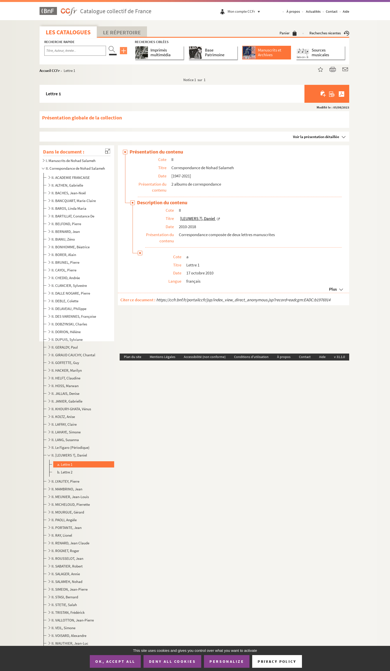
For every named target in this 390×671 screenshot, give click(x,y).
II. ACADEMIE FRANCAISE (70, 177)
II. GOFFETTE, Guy (65, 362)
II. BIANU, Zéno (63, 239)
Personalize (226, 661)
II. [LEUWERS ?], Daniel (69, 455)
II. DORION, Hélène (66, 331)
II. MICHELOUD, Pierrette (70, 504)
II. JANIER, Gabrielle (66, 401)
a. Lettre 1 (64, 464)
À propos (293, 11)
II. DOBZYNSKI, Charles (69, 324)
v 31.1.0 (339, 357)
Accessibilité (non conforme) (205, 357)
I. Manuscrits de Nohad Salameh (71, 160)
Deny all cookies (172, 661)
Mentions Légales (162, 357)
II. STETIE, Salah (64, 604)
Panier (288, 33)
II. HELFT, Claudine (65, 378)
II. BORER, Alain (63, 254)
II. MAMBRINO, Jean (66, 489)
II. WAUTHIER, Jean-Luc (69, 643)
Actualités (313, 11)
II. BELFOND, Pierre (66, 223)
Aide (346, 11)
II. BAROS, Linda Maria (68, 208)
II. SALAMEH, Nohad (66, 581)
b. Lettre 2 (64, 472)
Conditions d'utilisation (251, 357)
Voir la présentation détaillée (316, 136)
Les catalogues (68, 32)
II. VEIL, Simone (63, 627)
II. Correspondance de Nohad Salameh (75, 168)
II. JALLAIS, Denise (65, 393)
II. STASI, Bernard (64, 597)
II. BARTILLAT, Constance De (72, 216)
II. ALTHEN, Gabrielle (67, 185)
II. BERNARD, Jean (65, 231)
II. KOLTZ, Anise (63, 416)
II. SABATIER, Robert (67, 566)
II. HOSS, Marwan (65, 385)
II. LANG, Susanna (65, 439)
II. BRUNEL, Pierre (65, 262)
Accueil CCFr (50, 70)
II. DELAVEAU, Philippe (68, 308)
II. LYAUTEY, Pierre (65, 481)
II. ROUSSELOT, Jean (67, 558)
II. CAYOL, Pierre (63, 270)
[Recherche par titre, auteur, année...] (75, 51)
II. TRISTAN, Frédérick (68, 612)
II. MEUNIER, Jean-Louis (70, 496)
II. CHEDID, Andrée (65, 277)
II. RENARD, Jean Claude (70, 543)
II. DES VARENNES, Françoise (73, 316)
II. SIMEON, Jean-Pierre (69, 589)
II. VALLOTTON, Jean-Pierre (72, 620)
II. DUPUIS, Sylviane (67, 339)
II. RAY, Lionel (61, 535)
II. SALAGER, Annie (65, 573)
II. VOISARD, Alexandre (68, 635)
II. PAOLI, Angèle (64, 519)
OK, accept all (115, 661)
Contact (332, 11)
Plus (333, 289)
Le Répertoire (122, 32)
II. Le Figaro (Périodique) (70, 447)
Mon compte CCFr (245, 11)
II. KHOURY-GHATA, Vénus (71, 409)
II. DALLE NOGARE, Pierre (70, 293)
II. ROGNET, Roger (65, 550)
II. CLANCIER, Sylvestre (69, 285)
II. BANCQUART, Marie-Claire (73, 200)
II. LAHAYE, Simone (66, 432)
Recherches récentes (329, 33)
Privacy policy (277, 661)
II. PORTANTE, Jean (66, 527)
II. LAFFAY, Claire (64, 424)
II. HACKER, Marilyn (66, 370)
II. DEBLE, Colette (64, 301)
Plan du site (132, 357)
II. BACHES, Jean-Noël (68, 193)
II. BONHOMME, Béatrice (70, 247)
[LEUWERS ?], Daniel (198, 218)
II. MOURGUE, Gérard (67, 512)
